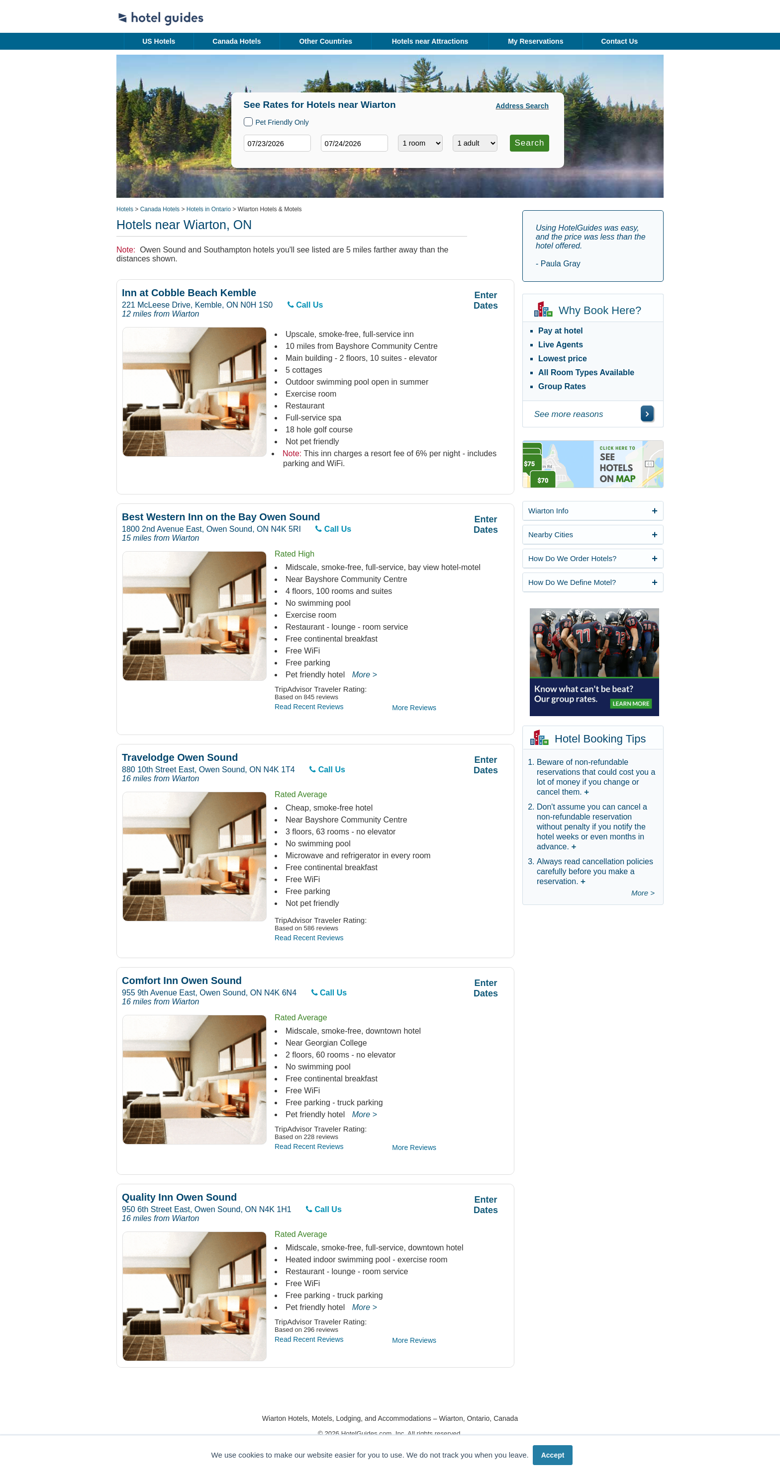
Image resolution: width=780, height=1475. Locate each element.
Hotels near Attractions (430, 41)
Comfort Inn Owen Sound (182, 981)
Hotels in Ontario (209, 209)
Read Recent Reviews (309, 707)
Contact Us (619, 41)
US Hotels (158, 41)
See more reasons (568, 414)
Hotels (124, 209)
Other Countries (325, 41)
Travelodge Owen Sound (180, 757)
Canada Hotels (236, 41)
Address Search (522, 106)
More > (364, 674)
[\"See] (647, 413)
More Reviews (414, 708)
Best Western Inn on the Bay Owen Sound (221, 517)
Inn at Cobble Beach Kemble (189, 293)
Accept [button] (553, 1455)
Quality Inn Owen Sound (179, 1197)
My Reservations (535, 41)
